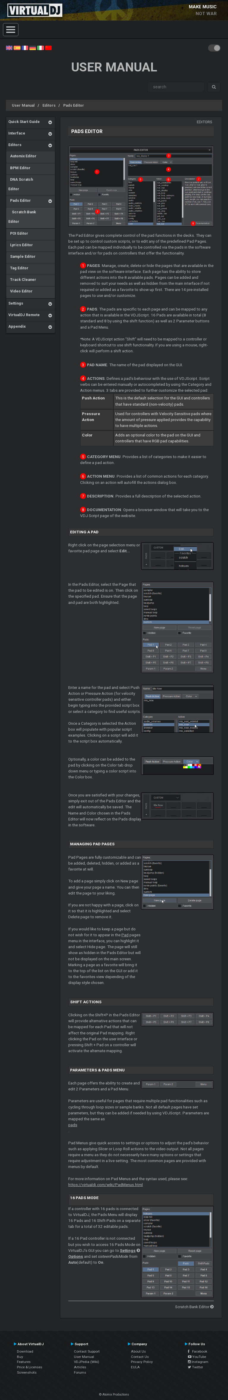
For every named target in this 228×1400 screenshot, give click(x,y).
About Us (138, 1351)
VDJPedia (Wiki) (86, 1362)
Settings (15, 303)
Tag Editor (18, 268)
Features (24, 1362)
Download (25, 1351)
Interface (16, 133)
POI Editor (18, 233)
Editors (49, 105)
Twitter (195, 1367)
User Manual (23, 105)
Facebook (197, 1351)
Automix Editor (22, 156)
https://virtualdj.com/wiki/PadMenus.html (105, 1185)
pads (72, 1125)
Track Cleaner (22, 279)
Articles (80, 1367)
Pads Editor (73, 105)
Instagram (198, 1362)
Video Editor (20, 291)
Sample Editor (22, 256)
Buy (20, 1357)
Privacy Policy (142, 1362)
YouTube (197, 1357)
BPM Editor (19, 168)
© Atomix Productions (114, 1394)
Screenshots (27, 1372)
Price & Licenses (29, 1367)
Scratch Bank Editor (22, 217)
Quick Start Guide (24, 121)
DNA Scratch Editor (20, 184)
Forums (80, 1372)
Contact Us (140, 1357)
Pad (125, 935)
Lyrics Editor (20, 245)
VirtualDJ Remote (24, 315)
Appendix (17, 326)
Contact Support (87, 1351)
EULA (135, 1367)
